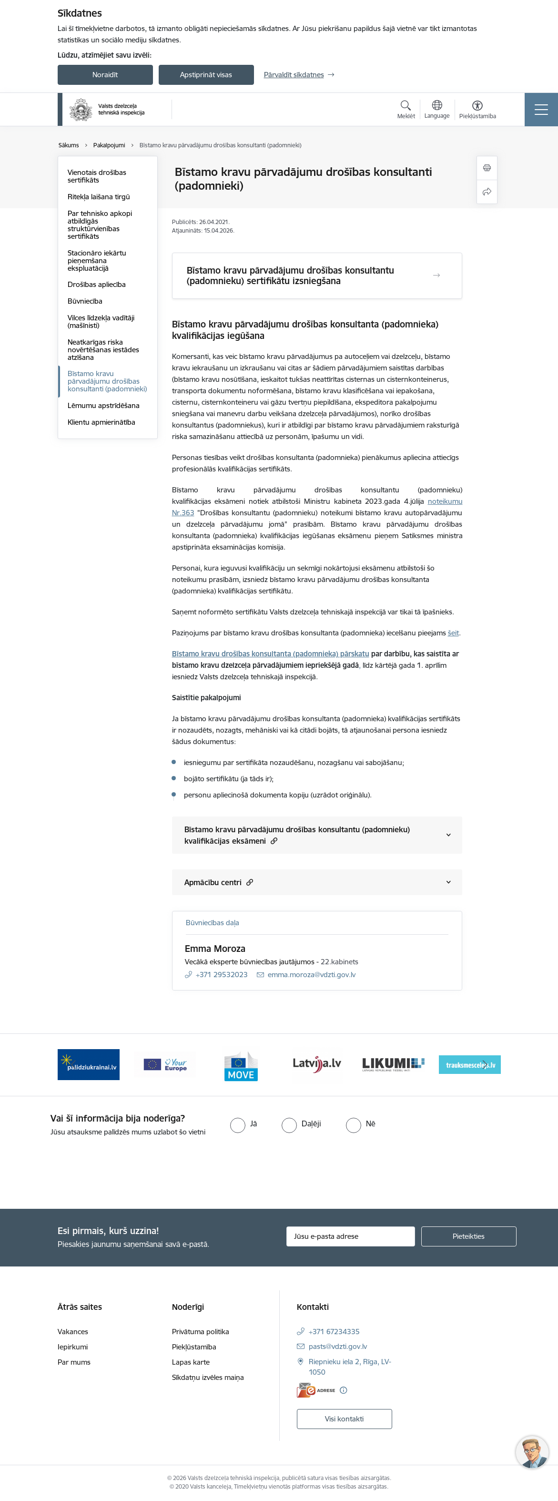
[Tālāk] (485, 1064)
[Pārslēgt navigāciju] (541, 109)
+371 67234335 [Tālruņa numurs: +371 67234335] (334, 1331)
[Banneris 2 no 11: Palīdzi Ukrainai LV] (165, 1064)
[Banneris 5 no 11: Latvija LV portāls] (393, 1064)
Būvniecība (85, 301)
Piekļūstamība (194, 1346)
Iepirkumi (73, 1346)
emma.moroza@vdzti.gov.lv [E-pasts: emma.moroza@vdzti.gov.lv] (311, 974)
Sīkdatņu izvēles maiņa (208, 1377)
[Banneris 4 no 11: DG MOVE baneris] (317, 1064)
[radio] (243, 1123)
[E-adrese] (316, 1390)
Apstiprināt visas (206, 74)
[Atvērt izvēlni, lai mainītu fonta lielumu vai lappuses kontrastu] (478, 111)
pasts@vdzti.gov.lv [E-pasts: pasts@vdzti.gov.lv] (338, 1346)
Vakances (73, 1331)
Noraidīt (105, 74)
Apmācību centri (218, 882)
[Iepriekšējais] (73, 1064)
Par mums (74, 1362)
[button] (272, 841)
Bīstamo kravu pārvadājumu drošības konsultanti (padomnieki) (107, 381)
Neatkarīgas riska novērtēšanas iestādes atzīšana (103, 349)
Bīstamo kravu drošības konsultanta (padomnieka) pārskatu (270, 653)
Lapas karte (191, 1362)
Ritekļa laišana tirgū (99, 196)
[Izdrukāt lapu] (487, 168)
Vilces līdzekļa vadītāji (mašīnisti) (101, 321)
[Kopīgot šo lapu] (487, 192)
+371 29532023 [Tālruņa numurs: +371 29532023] (222, 974)
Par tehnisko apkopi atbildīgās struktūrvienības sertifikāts (100, 225)
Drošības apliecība (97, 284)
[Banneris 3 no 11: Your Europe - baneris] (241, 1064)
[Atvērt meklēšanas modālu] (406, 111)
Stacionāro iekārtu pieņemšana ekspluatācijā (97, 260)
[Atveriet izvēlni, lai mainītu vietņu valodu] (437, 111)
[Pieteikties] (469, 1236)
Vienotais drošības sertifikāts (97, 176)
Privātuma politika (200, 1331)
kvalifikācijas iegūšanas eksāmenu (315, 535)
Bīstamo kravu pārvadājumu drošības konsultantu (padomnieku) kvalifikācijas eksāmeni (297, 835)
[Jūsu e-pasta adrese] (350, 1236)
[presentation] (79, 1173)
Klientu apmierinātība (101, 422)
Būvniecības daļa (212, 922)
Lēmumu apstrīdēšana (104, 405)
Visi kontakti (344, 1418)
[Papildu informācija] (343, 1390)
